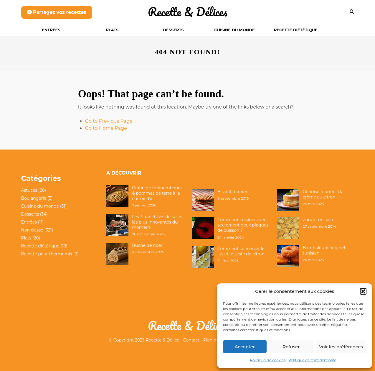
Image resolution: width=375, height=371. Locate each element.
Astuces (29, 190)
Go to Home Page (106, 128)
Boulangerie (34, 198)
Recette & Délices (187, 11)
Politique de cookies (268, 360)
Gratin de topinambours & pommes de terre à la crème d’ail (156, 193)
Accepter (245, 346)
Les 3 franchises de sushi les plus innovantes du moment (157, 222)
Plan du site (215, 340)
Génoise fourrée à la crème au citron (323, 194)
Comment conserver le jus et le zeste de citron (241, 251)
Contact (191, 340)
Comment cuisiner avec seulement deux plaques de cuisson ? (242, 225)
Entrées (51, 29)
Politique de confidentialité (312, 360)
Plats (112, 29)
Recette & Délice (163, 340)
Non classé (32, 230)
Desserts (173, 29)
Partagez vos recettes (56, 12)
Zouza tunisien (318, 219)
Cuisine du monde (234, 29)
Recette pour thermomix (46, 254)
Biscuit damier (232, 191)
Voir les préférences (341, 346)
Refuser (291, 346)
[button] (363, 291)
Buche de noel (147, 245)
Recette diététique (296, 29)
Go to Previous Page (109, 121)
